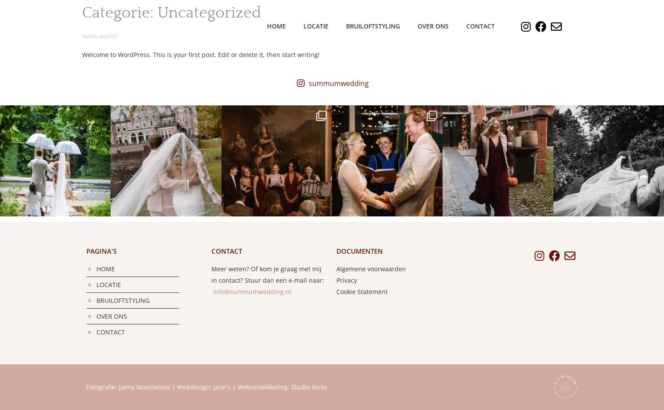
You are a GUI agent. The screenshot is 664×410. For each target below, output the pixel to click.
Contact (480, 26)
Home (276, 26)
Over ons (433, 26)
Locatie (315, 26)
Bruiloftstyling (373, 26)
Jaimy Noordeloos (144, 387)
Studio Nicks (309, 387)
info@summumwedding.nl (251, 292)
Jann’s (222, 387)
